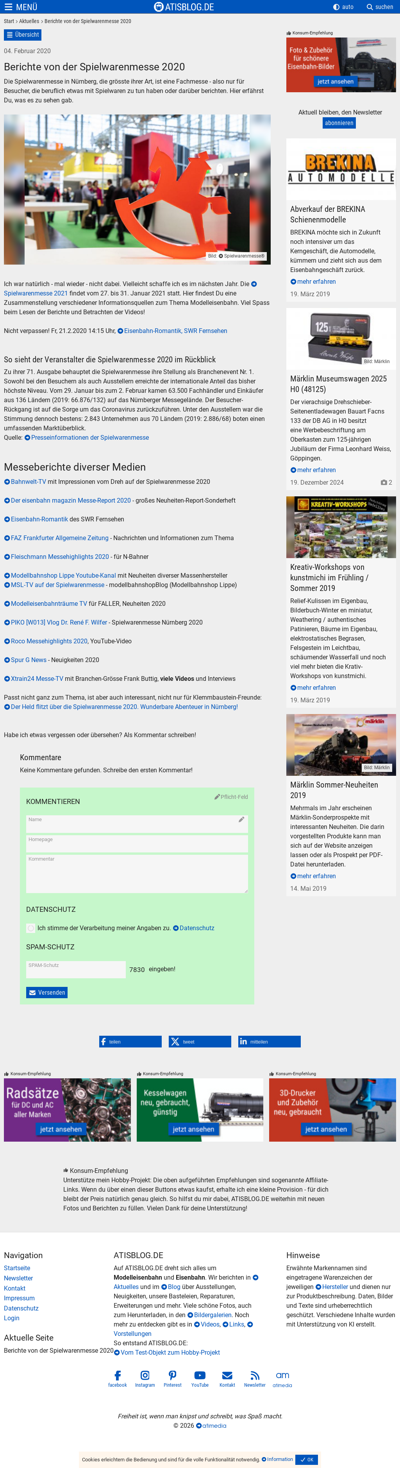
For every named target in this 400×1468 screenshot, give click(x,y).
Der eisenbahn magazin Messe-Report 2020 (71, 500)
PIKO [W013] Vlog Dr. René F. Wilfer (59, 622)
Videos (210, 1324)
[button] (130, 1041)
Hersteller (335, 1287)
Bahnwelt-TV (29, 481)
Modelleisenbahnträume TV (49, 603)
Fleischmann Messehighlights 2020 (60, 556)
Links (236, 1324)
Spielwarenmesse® (244, 256)
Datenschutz (197, 928)
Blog (174, 1287)
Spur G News (28, 660)
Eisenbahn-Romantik (39, 519)
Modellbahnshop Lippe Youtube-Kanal (63, 575)
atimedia (214, 1426)
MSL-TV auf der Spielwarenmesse (58, 585)
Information (280, 1459)
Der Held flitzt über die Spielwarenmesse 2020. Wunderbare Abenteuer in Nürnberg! (124, 707)
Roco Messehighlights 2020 (49, 641)
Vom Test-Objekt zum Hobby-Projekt (170, 1352)
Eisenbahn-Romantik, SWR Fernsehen (175, 331)
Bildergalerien (213, 1315)
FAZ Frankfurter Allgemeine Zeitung (60, 538)
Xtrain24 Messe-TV (37, 678)
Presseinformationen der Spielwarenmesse (90, 437)
